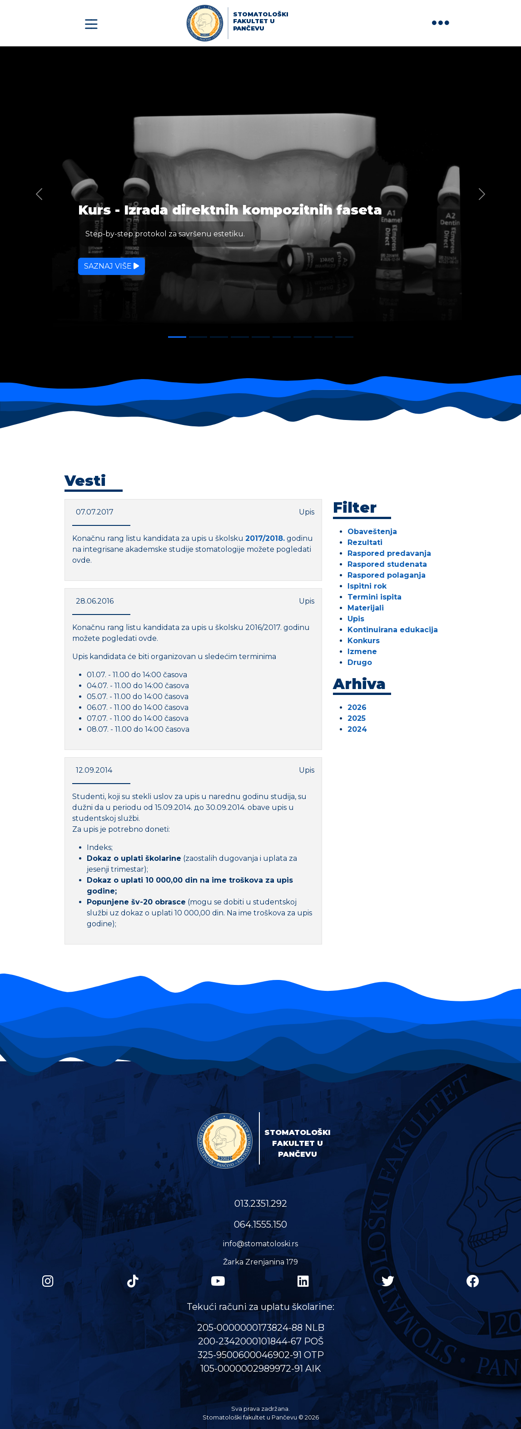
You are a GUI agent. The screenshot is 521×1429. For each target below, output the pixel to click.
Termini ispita (374, 597)
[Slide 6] (282, 337)
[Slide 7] (302, 337)
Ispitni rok (367, 586)
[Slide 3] (219, 337)
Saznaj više (111, 266)
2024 (357, 729)
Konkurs (363, 640)
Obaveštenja (372, 531)
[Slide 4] (240, 337)
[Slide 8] (323, 337)
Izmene (362, 651)
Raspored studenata (387, 564)
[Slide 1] (177, 337)
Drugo (359, 662)
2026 (357, 707)
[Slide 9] (344, 337)
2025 (356, 718)
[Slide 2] (198, 337)
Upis (355, 619)
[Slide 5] (261, 337)
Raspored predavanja (389, 553)
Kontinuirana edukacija (392, 629)
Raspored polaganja (386, 575)
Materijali (365, 608)
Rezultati (364, 542)
